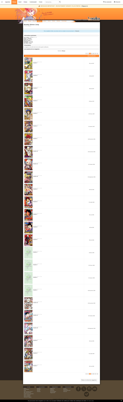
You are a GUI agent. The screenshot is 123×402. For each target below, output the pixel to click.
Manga (14, 2)
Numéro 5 (35, 88)
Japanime (7, 2)
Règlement (52, 392)
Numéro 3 (35, 113)
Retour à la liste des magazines (89, 380)
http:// (30, 43)
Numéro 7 (35, 62)
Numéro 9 (35, 189)
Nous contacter (27, 394)
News (25, 388)
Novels (38, 390)
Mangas (63, 50)
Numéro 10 (35, 176)
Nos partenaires (27, 392)
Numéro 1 (35, 138)
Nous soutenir (27, 396)
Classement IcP (66, 390)
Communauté (32, 2)
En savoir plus (90, 400)
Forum (40, 2)
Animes (38, 388)
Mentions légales (27, 397)
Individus (52, 390)
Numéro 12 (35, 151)
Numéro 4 (35, 100)
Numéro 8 (35, 201)
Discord (65, 391)
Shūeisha (29, 38)
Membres (65, 389)
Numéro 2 (35, 125)
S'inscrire (117, 2)
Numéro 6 (35, 75)
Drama (25, 2)
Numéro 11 (35, 163)
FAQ (25, 390)
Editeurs (52, 389)
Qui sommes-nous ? (28, 391)
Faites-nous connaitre (29, 393)
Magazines (52, 388)
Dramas (38, 391)
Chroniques (26, 389)
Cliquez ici (85, 6)
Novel (19, 2)
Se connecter (107, 2)
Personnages (53, 391)
